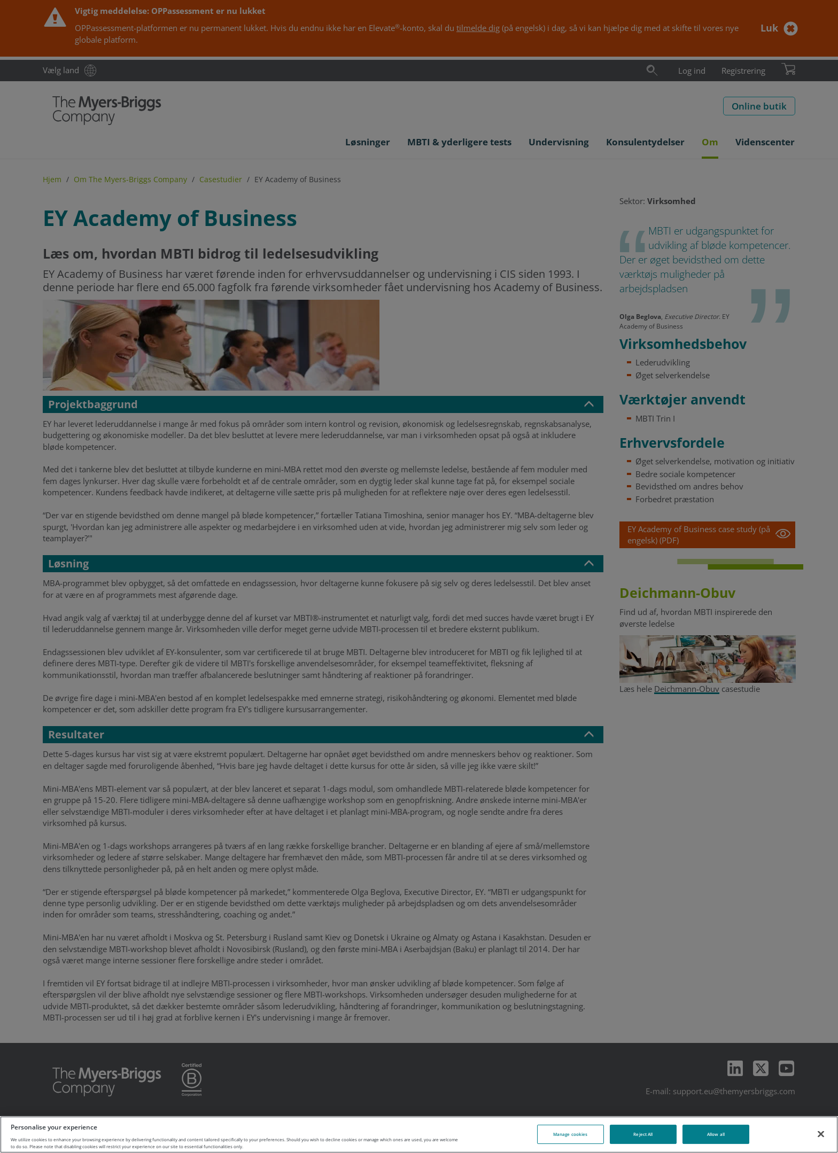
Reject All (643, 1134)
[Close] (821, 1134)
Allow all (716, 1134)
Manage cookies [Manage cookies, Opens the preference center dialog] (570, 1134)
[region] (419, 1134)
